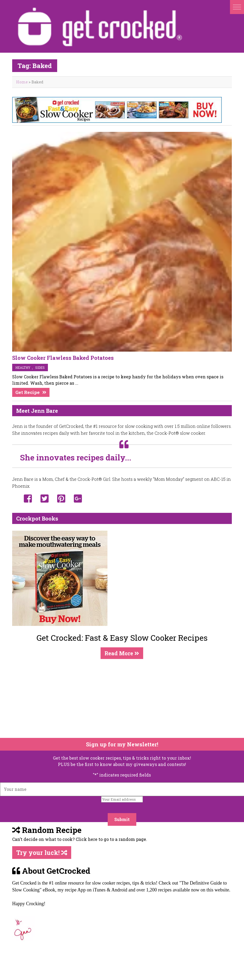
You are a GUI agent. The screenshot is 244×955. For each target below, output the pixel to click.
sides (40, 367)
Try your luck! (41, 853)
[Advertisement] (118, 698)
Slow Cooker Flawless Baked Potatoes (63, 357)
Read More (122, 653)
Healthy (22, 367)
